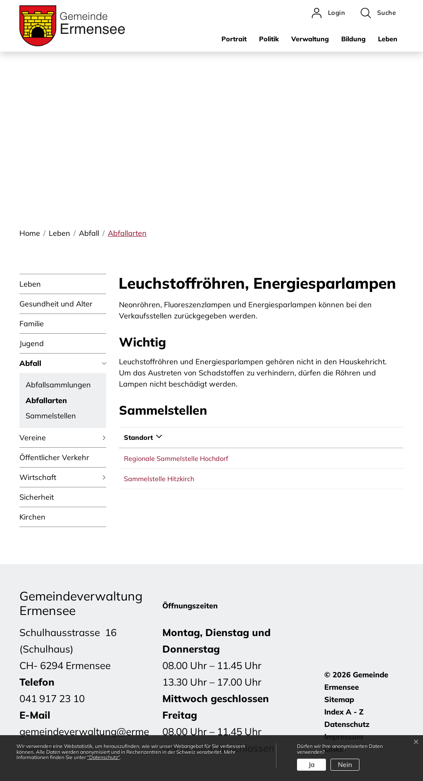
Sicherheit (36, 497)
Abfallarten (46, 402)
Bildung (353, 39)
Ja (312, 764)
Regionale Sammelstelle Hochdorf (176, 458)
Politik (269, 39)
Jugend (31, 343)
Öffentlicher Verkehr (54, 457)
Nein (345, 764)
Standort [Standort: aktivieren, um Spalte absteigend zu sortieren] (138, 437)
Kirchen (32, 517)
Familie (31, 323)
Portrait (234, 39)
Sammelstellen (51, 415)
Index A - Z (344, 712)
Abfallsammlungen (58, 384)
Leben (387, 39)
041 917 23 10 (52, 698)
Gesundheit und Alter (56, 304)
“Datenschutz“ (103, 757)
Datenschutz (347, 724)
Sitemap (339, 699)
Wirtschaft (37, 477)
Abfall (30, 363)
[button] (378, 13)
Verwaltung (310, 39)
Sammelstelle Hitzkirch (159, 479)
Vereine (32, 437)
